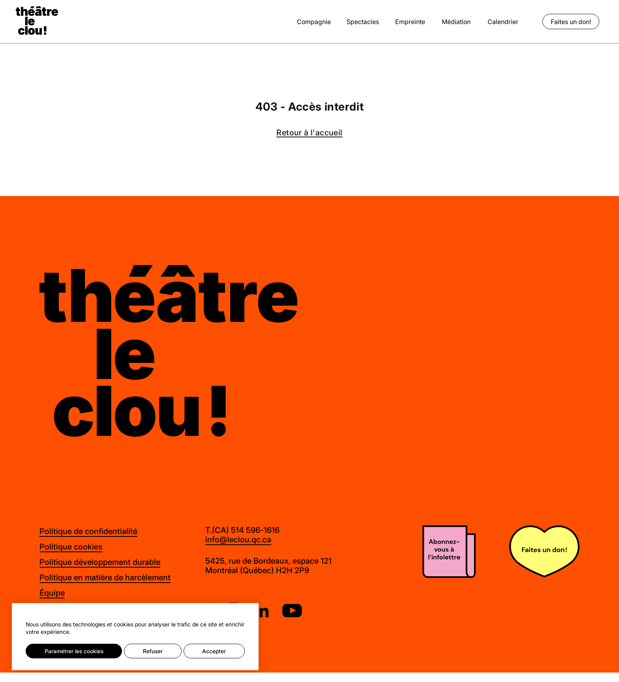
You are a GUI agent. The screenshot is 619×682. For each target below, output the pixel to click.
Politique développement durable (99, 562)
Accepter (214, 651)
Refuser (153, 651)
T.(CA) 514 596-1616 (242, 530)
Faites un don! (571, 21)
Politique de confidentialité (88, 531)
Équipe (52, 592)
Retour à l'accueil (309, 133)
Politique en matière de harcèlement (105, 577)
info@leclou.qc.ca (238, 539)
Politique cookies (70, 546)
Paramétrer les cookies (74, 651)
